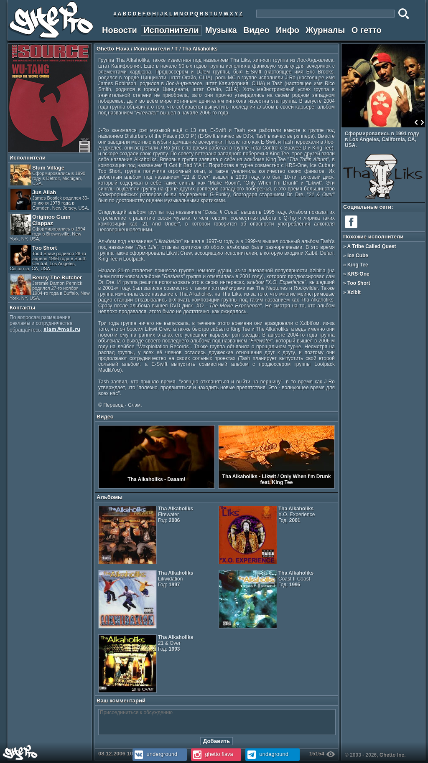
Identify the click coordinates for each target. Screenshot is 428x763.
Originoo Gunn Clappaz (47, 227)
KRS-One (358, 274)
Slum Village (47, 175)
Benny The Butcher (49, 287)
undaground (266, 754)
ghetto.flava (212, 754)
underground (154, 754)
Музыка (221, 30)
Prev (416, 122)
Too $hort (48, 258)
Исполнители (171, 30)
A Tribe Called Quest (371, 246)
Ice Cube (357, 256)
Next (422, 122)
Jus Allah (49, 199)
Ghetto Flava (113, 49)
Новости (119, 30)
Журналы (325, 30)
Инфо (287, 30)
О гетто (367, 30)
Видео (256, 30)
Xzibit (354, 292)
